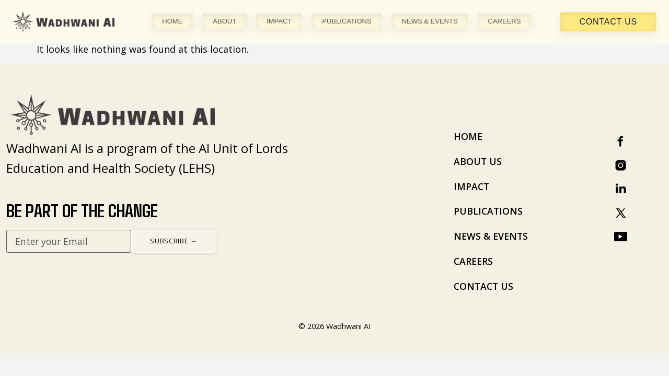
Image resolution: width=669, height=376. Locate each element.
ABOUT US (478, 161)
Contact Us (608, 21)
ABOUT (224, 21)
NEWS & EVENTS (430, 21)
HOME (172, 21)
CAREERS (504, 21)
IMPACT (279, 21)
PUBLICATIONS (346, 21)
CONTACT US (483, 286)
